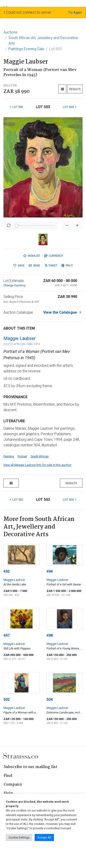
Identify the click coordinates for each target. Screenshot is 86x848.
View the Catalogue (60, 312)
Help (8, 793)
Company (13, 784)
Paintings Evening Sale (26, 49)
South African (40, 456)
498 (50, 635)
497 (6, 635)
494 (50, 571)
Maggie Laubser (19, 338)
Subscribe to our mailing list (30, 767)
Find (8, 776)
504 (50, 699)
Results (74, 89)
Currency (53, 255)
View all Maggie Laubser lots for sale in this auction (37, 465)
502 (6, 699)
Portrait (22, 456)
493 (6, 571)
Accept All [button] (44, 837)
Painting (8, 456)
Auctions (10, 32)
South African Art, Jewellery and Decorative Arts (43, 41)
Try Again (75, 12)
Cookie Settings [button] (19, 837)
